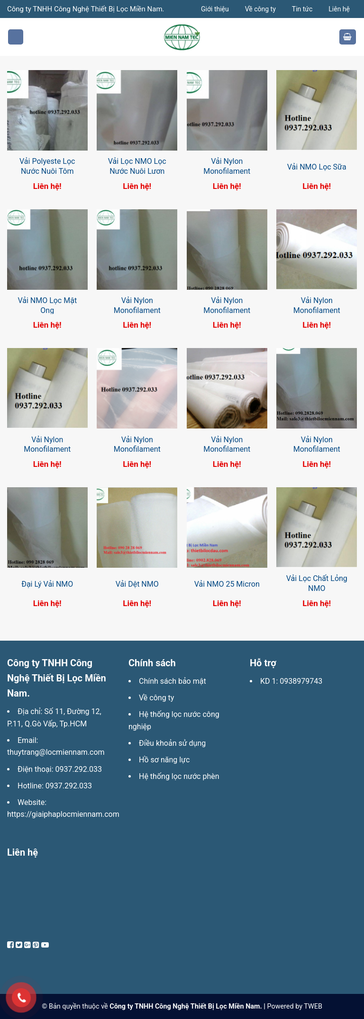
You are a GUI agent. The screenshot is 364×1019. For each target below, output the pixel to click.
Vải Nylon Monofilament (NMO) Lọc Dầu (227, 449)
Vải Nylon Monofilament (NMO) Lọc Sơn (137, 449)
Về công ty (260, 9)
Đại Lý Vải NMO (47, 584)
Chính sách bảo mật (172, 681)
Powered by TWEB (294, 1006)
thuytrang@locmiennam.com (56, 752)
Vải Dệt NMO (137, 584)
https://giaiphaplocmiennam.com (63, 814)
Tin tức (302, 9)
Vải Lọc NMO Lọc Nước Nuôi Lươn (137, 166)
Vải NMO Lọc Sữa (316, 166)
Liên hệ (339, 9)
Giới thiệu (215, 9)
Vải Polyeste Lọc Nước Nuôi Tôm (47, 166)
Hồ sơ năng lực (164, 759)
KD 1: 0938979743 (291, 681)
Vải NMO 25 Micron (227, 584)
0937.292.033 (78, 769)
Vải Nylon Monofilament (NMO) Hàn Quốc (317, 449)
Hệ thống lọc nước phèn (179, 776)
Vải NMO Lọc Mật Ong (47, 305)
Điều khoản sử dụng (172, 743)
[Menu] (15, 37)
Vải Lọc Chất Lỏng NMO (316, 583)
